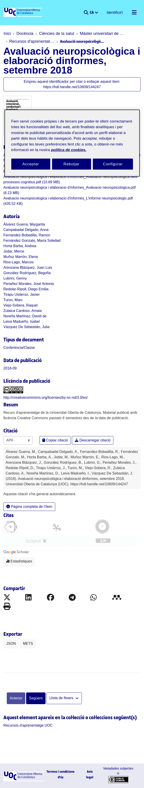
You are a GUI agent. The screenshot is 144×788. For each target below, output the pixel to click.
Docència (24, 33)
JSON (11, 643)
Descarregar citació (92, 440)
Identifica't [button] (115, 12)
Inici (7, 33)
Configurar (113, 164)
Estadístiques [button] (19, 561)
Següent (36, 698)
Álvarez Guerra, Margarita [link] (24, 224)
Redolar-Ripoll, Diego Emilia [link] (25, 289)
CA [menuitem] (92, 12)
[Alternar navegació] (134, 12)
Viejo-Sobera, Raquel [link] (20, 305)
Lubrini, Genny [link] (15, 278)
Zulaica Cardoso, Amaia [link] (22, 311)
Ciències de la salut (56, 33)
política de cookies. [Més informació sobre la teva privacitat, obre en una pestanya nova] (68, 150)
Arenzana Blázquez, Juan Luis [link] (27, 267)
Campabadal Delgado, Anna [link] (25, 230)
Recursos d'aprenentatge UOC (31, 41)
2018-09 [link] (10, 368)
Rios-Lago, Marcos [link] (18, 262)
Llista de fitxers (61, 698)
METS (28, 643)
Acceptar (30, 164)
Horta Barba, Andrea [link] (19, 246)
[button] (86, 12)
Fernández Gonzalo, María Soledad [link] (31, 240)
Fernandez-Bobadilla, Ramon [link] (26, 235)
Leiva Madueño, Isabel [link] (21, 321)
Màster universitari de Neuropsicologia (102, 33)
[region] (72, 143)
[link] (19, 347)
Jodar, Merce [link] (13, 251)
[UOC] (23, 13)
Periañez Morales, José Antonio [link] (28, 284)
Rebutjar (72, 164)
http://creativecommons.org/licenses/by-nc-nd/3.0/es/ (45, 397)
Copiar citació (55, 440)
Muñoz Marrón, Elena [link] (20, 257)
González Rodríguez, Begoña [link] (27, 273)
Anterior (16, 698)
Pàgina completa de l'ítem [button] (29, 506)
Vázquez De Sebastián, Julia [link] (26, 327)
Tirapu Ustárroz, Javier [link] (21, 294)
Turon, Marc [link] (13, 300)
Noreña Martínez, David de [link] (24, 316)
